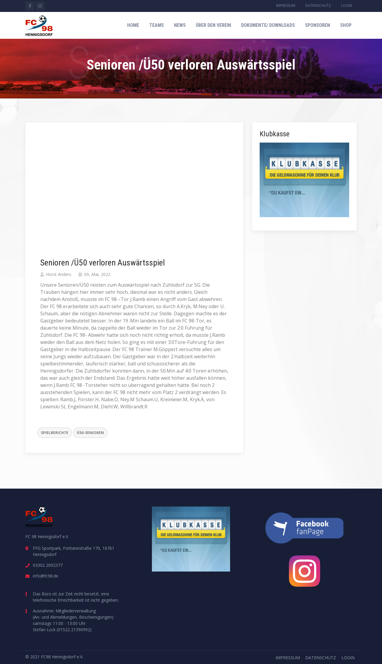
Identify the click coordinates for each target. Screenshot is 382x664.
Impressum (285, 5)
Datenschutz (318, 5)
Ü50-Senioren (90, 432)
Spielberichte (54, 432)
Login (346, 5)
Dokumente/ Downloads (268, 25)
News (180, 25)
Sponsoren (317, 25)
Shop (346, 25)
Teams (156, 25)
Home (133, 25)
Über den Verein (213, 25)
